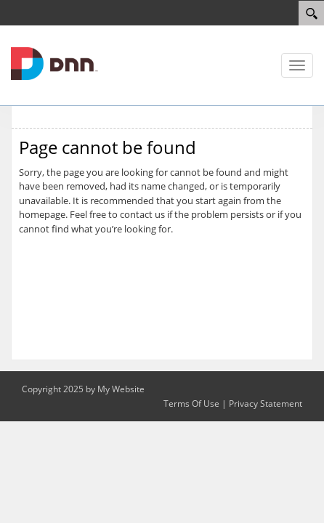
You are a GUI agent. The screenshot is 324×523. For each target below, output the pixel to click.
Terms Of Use (191, 403)
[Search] (311, 13)
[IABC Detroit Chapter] (54, 62)
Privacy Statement (265, 403)
